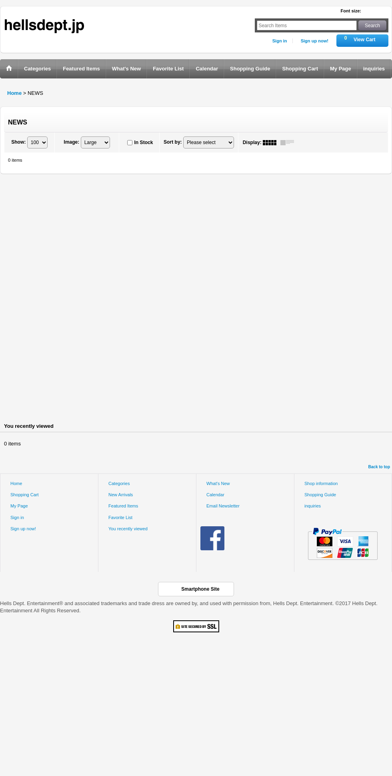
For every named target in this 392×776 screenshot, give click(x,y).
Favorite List (120, 517)
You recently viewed (128, 528)
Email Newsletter (223, 505)
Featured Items (123, 505)
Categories (119, 483)
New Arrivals (120, 494)
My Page (19, 505)
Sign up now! (314, 40)
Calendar (215, 494)
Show (18, 142)
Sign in (279, 40)
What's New (218, 483)
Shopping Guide (320, 494)
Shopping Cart (24, 494)
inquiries (312, 505)
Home (16, 483)
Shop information (321, 483)
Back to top (379, 467)
